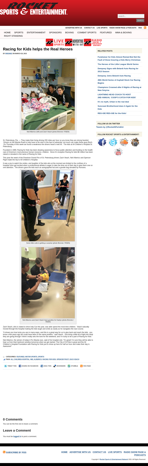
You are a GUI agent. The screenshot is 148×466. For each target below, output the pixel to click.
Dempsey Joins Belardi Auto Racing (114, 76)
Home (7, 32)
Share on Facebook (28, 366)
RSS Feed (85, 366)
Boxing (69, 32)
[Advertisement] (47, 391)
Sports (18, 32)
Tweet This (10, 366)
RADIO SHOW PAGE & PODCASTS (123, 28)
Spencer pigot (63, 359)
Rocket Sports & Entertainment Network (114, 459)
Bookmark (60, 366)
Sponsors (55, 32)
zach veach (74, 359)
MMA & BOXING (123, 32)
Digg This (46, 366)
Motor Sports (31, 357)
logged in (17, 436)
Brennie (8, 53)
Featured (106, 32)
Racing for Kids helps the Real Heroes (38, 49)
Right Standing (13, 36)
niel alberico (36, 359)
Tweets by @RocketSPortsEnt (109, 127)
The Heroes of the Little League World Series (118, 64)
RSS (140, 28)
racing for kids (49, 359)
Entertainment (36, 32)
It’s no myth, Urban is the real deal (113, 102)
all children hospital (20, 359)
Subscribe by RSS (16, 452)
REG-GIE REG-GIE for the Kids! (112, 113)
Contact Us (89, 28)
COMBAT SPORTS (86, 32)
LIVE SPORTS (102, 28)
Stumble (73, 366)
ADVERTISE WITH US (73, 28)
